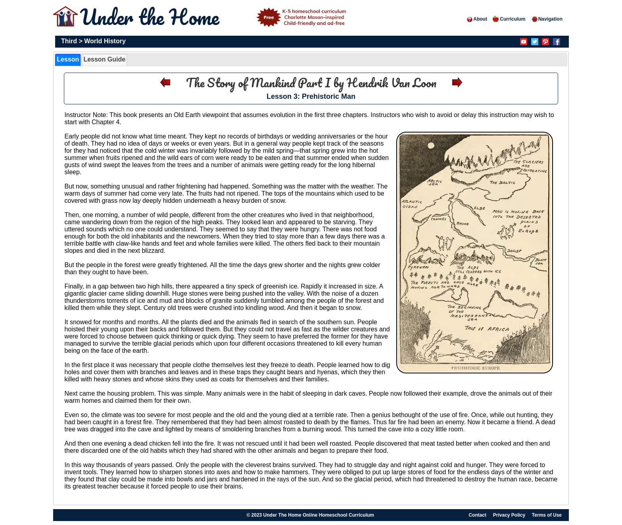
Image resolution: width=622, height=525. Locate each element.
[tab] (68, 60)
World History (105, 41)
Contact (477, 515)
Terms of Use (547, 515)
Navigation (546, 19)
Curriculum (509, 19)
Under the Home (214, 17)
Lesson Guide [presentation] (104, 59)
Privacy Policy (509, 515)
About (476, 19)
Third (69, 41)
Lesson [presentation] (68, 59)
